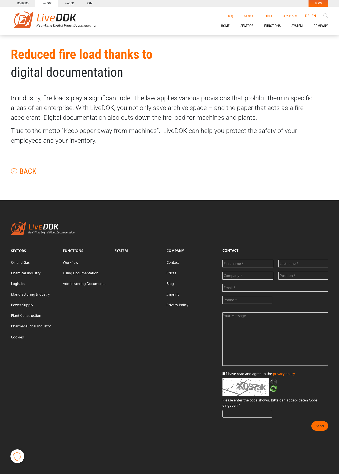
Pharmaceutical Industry (31, 326)
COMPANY (175, 250)
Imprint (172, 294)
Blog (230, 16)
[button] (247, 26)
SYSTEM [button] (297, 26)
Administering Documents (84, 283)
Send (320, 426)
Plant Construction (26, 315)
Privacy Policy (177, 305)
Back (23, 171)
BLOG (318, 3)
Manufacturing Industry (30, 294)
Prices (268, 16)
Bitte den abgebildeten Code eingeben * (269, 403)
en (314, 16)
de (307, 16)
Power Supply (22, 305)
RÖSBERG (23, 3)
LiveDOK (47, 3)
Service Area (290, 16)
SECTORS (246, 26)
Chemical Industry (25, 273)
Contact (249, 16)
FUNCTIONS (272, 26)
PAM (90, 3)
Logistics (18, 283)
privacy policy (284, 373)
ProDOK (69, 3)
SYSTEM (121, 250)
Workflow (70, 262)
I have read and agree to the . (259, 373)
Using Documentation (80, 273)
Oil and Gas (20, 262)
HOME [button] (225, 26)
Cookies (17, 337)
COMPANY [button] (320, 26)
